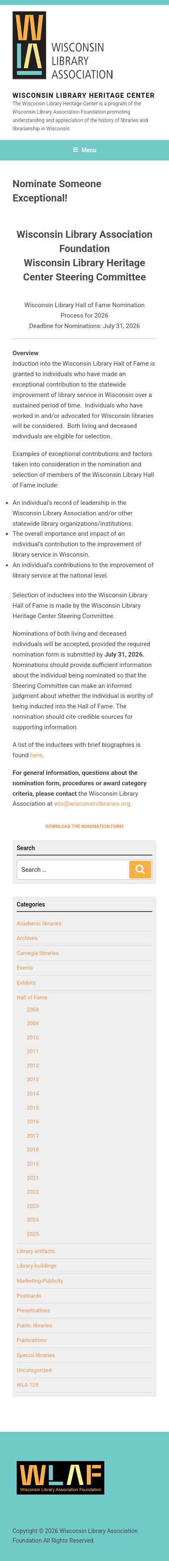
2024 (33, 1220)
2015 (33, 1108)
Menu (84, 150)
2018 (33, 1149)
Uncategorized (34, 1370)
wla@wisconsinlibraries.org (92, 803)
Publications (32, 1340)
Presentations (33, 1310)
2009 (33, 1023)
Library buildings (36, 1266)
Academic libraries (39, 923)
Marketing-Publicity (40, 1281)
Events (25, 968)
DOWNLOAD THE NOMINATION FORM (84, 826)
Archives (27, 938)
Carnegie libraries (38, 953)
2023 (33, 1206)
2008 (33, 1009)
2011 (33, 1051)
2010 (33, 1037)
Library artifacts (36, 1251)
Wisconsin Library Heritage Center (84, 95)
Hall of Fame (32, 997)
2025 (33, 1234)
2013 (33, 1079)
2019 (33, 1164)
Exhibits (26, 983)
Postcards (29, 1296)
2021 (33, 1178)
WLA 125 (27, 1385)
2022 (33, 1192)
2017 (33, 1136)
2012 (33, 1065)
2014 (33, 1093)
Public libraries (34, 1325)
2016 (33, 1121)
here (36, 755)
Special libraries (36, 1355)
